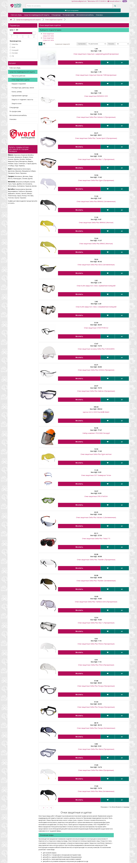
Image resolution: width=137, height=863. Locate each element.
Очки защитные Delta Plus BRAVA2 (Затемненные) (96, 201)
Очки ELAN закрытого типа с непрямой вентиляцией (96, 307)
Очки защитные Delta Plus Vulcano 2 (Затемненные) (96, 517)
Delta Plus (14, 44)
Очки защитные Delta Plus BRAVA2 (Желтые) (96, 222)
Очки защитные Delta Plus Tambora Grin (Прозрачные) (96, 602)
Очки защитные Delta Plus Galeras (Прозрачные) (96, 391)
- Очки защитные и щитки (19, 80)
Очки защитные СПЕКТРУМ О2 (96, 328)
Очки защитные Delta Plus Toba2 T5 (96, 538)
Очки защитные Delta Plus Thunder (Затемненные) (96, 581)
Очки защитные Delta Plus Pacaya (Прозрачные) (96, 686)
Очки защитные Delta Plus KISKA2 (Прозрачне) (96, 370)
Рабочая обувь (16, 15)
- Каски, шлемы (15, 92)
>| (51, 808)
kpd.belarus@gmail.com (79, 1)
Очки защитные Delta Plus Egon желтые (96, 454)
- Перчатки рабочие (17, 76)
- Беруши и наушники (17, 84)
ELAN (12, 47)
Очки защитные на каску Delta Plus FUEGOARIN (96, 349)
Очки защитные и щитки (53, 20)
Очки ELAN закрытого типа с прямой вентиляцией (96, 286)
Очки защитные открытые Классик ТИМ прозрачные (96, 75)
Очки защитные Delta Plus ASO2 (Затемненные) (96, 264)
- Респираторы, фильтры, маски (21, 88)
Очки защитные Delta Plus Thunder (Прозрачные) (96, 559)
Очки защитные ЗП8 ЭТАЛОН (96, 496)
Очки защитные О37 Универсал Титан (96, 475)
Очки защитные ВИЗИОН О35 (96, 96)
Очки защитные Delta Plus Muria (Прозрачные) (96, 749)
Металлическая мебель (85, 15)
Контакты (91, 1)
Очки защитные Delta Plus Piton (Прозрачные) (96, 665)
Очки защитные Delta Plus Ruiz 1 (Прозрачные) (96, 159)
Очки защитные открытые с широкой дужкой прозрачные (96, 54)
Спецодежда (56, 15)
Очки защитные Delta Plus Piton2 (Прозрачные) (96, 644)
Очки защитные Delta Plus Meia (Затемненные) (96, 791)
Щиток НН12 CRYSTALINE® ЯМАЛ (96, 412)
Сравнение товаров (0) (62, 44)
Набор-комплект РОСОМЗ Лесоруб (96, 433)
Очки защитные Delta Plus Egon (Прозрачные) (96, 180)
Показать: (111, 44)
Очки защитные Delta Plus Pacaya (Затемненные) (96, 728)
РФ (12, 56)
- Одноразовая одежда (18, 96)
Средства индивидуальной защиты (36, 15)
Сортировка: (82, 44)
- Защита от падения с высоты (21, 99)
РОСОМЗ (14, 53)
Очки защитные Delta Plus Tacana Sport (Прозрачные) (96, 138)
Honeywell (14, 50)
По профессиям (68, 15)
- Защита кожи (15, 103)
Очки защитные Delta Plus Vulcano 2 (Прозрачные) (96, 117)
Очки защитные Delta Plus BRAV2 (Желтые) (96, 243)
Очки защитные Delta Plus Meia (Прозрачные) (96, 770)
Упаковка (99, 15)
